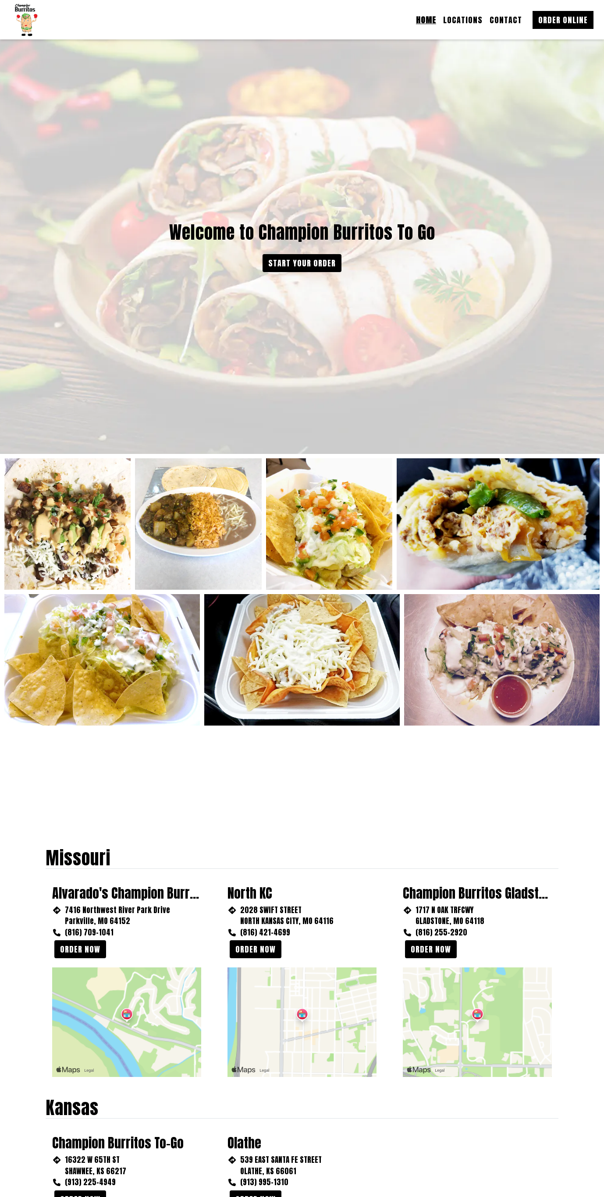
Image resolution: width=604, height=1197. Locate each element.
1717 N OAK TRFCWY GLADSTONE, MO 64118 (450, 915)
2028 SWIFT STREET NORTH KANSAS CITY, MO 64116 (287, 915)
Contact (506, 20)
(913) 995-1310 (264, 1182)
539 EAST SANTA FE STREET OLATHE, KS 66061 (281, 1165)
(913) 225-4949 (90, 1182)
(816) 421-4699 (265, 932)
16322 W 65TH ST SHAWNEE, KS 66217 (95, 1165)
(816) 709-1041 (89, 932)
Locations (463, 20)
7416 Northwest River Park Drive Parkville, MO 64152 (117, 915)
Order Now (80, 949)
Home (426, 20)
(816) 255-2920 (441, 932)
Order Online (563, 20)
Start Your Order (302, 263)
